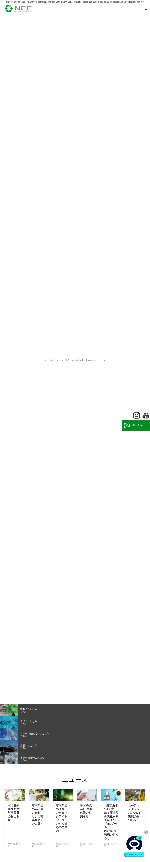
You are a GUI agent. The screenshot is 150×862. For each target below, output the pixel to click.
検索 (105, 360)
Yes (138, 2)
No (142, 2)
